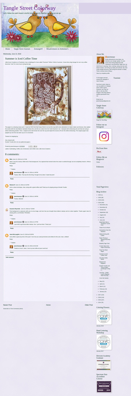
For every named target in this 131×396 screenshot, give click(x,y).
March (101, 286)
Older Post (89, 305)
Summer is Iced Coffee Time (103, 254)
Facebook (21, 62)
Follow (98, 162)
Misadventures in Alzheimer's (57, 49)
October (102, 209)
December (102, 204)
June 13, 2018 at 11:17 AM (20, 159)
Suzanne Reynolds (15, 208)
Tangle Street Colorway (29, 8)
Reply (11, 165)
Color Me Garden (103, 278)
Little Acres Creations (44, 148)
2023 (99, 195)
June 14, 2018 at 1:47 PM (31, 222)
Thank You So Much (104, 227)
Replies (13, 169)
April (101, 284)
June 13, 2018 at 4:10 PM (22, 185)
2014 (99, 302)
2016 (99, 297)
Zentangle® (38, 49)
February (102, 289)
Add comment (10, 257)
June (101, 220)
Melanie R (12, 185)
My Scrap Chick (40, 127)
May (101, 281)
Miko (11, 159)
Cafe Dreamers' (53, 129)
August (102, 215)
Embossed (26, 148)
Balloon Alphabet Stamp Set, (26, 129)
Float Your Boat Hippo (103, 250)
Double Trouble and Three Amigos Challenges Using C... (104, 268)
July (101, 217)
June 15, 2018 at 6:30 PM (27, 234)
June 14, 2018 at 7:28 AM (27, 208)
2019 (99, 200)
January (102, 291)
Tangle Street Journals (22, 49)
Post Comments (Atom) (17, 308)
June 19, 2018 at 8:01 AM (31, 246)
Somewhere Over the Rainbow (105, 230)
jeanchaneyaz (18, 172)
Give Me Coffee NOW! (103, 258)
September (103, 212)
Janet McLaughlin (15, 234)
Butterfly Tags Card (104, 243)
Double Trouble (9, 142)
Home (7, 49)
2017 (99, 294)
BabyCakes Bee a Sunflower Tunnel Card (104, 223)
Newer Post (7, 305)
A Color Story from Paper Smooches (104, 246)
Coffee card (19, 148)
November (102, 207)
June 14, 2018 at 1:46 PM (31, 172)
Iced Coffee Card (33, 148)
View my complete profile (103, 73)
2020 (99, 197)
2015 (99, 300)
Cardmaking (12, 148)
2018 (99, 202)
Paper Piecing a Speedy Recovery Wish (104, 239)
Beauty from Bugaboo (102, 262)
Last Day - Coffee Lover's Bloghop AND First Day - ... (104, 274)
